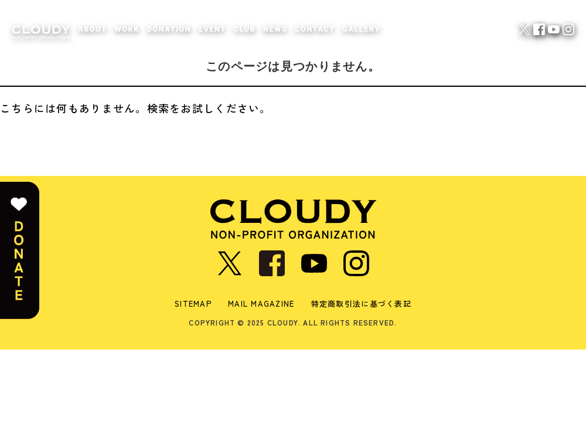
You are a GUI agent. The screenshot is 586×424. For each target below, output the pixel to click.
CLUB (245, 29)
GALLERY (361, 29)
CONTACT (315, 29)
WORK (126, 29)
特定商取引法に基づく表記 (361, 303)
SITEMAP (193, 303)
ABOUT (92, 29)
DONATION (169, 29)
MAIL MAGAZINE (261, 303)
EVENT (212, 29)
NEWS (275, 29)
